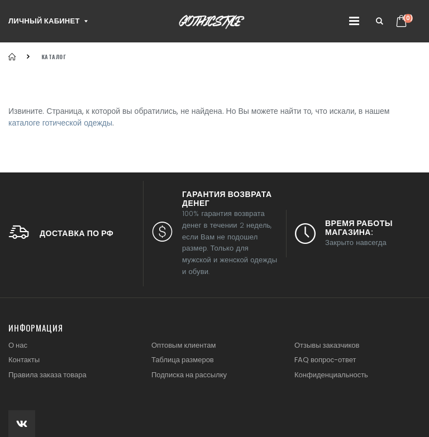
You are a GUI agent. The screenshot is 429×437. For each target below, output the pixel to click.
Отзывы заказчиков (326, 345)
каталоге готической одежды (60, 122)
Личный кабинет (44, 21)
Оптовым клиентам (183, 345)
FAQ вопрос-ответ (325, 359)
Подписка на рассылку (189, 374)
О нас (17, 345)
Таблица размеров (182, 359)
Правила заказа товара (47, 374)
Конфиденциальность (331, 374)
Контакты (24, 359)
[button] (380, 21)
